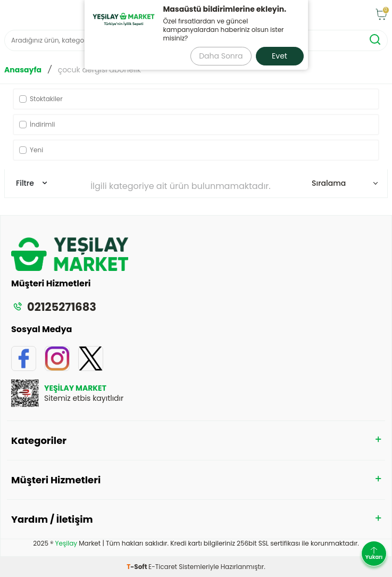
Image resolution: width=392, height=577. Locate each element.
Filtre (31, 183)
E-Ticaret (162, 566)
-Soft (137, 566)
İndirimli (37, 124)
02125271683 (53, 307)
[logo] (189, 15)
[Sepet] (381, 15)
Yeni (31, 149)
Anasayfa (22, 70)
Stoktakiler (41, 98)
